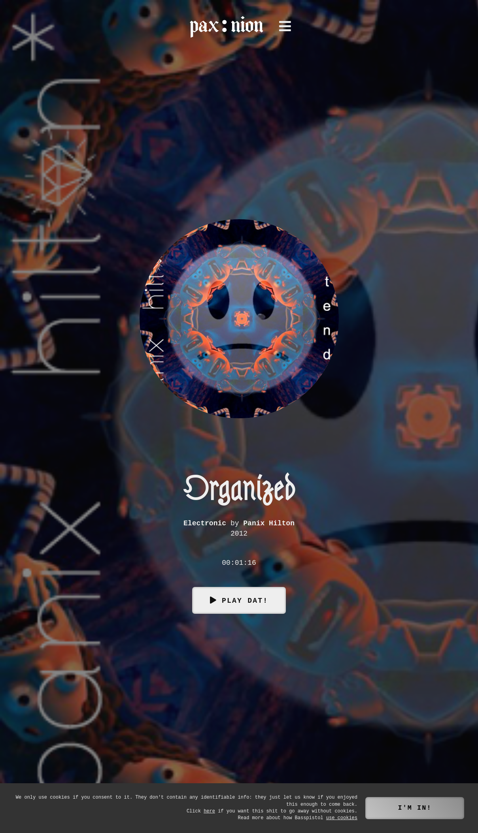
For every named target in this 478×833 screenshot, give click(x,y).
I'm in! (414, 807)
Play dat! (245, 600)
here (209, 811)
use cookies (341, 818)
